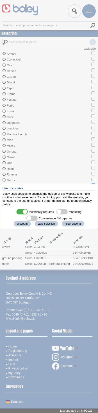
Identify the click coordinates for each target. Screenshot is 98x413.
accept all (22, 223)
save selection (46, 223)
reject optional (73, 223)
